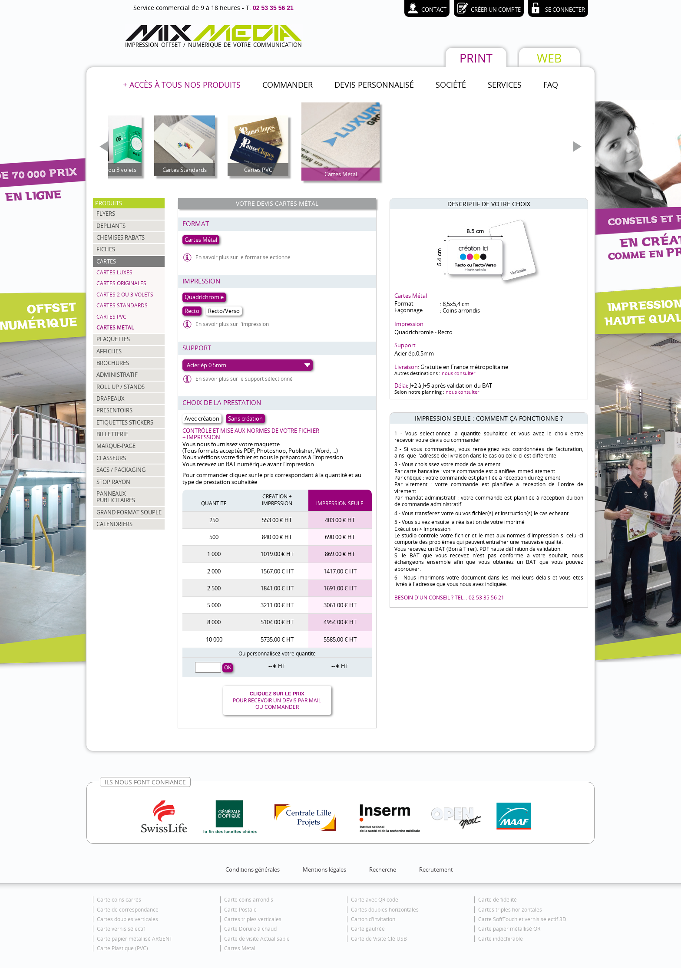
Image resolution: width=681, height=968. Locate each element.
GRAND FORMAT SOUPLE (129, 512)
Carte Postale (240, 909)
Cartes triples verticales (252, 919)
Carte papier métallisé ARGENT (134, 938)
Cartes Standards (122, 305)
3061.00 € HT (340, 605)
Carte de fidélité (497, 899)
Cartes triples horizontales (510, 909)
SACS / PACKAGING (120, 470)
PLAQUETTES (113, 339)
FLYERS (105, 213)
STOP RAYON (113, 482)
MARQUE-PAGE (116, 446)
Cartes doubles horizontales (385, 909)
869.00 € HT (340, 554)
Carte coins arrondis (248, 899)
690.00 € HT (340, 537)
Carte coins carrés (119, 899)
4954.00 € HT (340, 622)
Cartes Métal (115, 327)
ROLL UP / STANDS (120, 387)
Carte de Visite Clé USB (379, 938)
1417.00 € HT (340, 571)
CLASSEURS (111, 458)
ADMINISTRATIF (117, 375)
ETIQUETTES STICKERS (124, 422)
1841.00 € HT (277, 588)
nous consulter (458, 373)
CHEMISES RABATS (120, 237)
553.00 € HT (277, 520)
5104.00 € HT (277, 622)
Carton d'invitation (373, 919)
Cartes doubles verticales (127, 919)
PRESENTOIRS (114, 410)
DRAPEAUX (110, 398)
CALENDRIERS (114, 524)
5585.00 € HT (340, 639)
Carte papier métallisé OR (509, 928)
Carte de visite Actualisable (257, 938)
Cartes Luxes (114, 272)
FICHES (105, 249)
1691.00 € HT (340, 588)
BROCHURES (112, 363)
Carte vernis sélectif (121, 928)
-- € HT (276, 666)
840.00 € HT (277, 537)
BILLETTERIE (112, 434)
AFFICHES (109, 351)
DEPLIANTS (111, 226)
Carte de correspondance (128, 909)
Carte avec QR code (374, 899)
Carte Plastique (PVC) (122, 948)
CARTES (106, 261)
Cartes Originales (121, 283)
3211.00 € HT (277, 605)
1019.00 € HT (277, 554)
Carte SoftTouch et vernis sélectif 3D (522, 919)
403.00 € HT (340, 520)
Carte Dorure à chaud (250, 928)
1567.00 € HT (277, 571)
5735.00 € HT (277, 639)
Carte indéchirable (500, 938)
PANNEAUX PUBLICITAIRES (115, 497)
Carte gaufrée (368, 928)
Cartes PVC (111, 316)
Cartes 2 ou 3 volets (124, 294)
